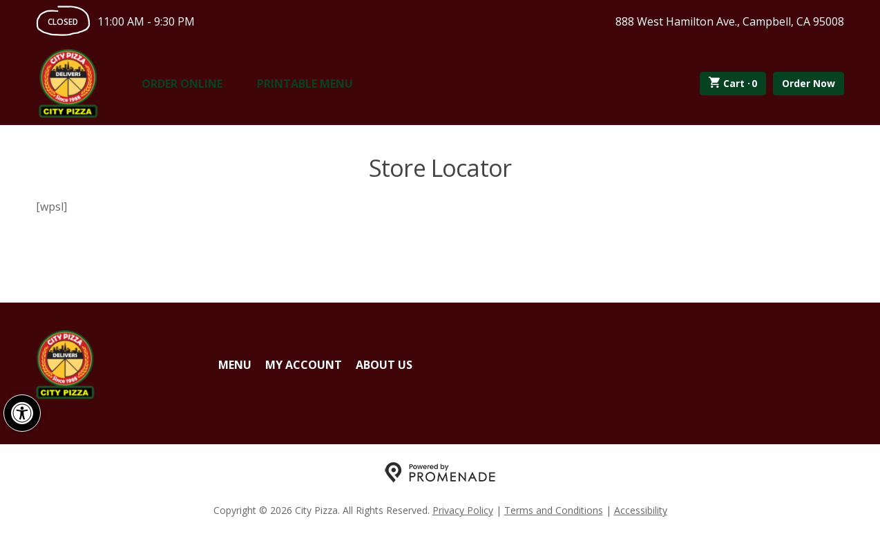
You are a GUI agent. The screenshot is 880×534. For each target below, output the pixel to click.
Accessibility (640, 510)
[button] (22, 413)
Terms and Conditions (553, 510)
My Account (303, 364)
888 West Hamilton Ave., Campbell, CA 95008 (729, 21)
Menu (234, 364)
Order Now (808, 83)
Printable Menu (305, 83)
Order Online (182, 83)
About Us (384, 364)
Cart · (733, 83)
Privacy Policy (462, 510)
